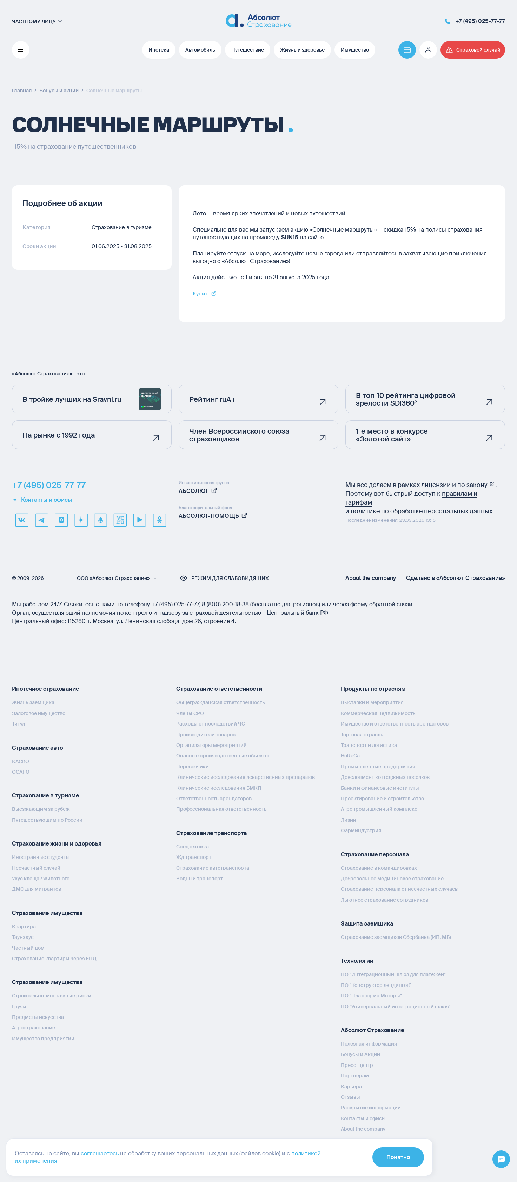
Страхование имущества (47, 913)
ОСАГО (20, 772)
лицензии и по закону (458, 485)
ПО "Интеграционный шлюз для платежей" (393, 974)
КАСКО (20, 761)
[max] (61, 520)
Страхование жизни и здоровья (56, 843)
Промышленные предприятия (378, 766)
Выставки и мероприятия (372, 702)
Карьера (351, 1086)
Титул (18, 724)
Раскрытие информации (371, 1107)
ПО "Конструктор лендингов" (376, 985)
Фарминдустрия (361, 830)
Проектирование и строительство (382, 798)
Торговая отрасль (362, 735)
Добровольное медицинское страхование (392, 878)
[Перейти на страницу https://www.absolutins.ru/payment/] (407, 50)
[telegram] (41, 520)
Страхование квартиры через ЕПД (54, 958)
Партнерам (355, 1076)
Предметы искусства (38, 1017)
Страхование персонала (375, 854)
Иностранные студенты (41, 857)
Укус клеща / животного (40, 878)
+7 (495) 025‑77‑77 (175, 604)
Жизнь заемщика (33, 702)
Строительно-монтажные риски (51, 996)
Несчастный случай (36, 868)
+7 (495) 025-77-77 (49, 485)
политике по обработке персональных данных (421, 511)
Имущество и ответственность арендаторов (395, 724)
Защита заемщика (367, 923)
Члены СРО (190, 713)
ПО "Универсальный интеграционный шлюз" (395, 1006)
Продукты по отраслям (373, 689)
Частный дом (28, 947)
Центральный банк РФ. (298, 612)
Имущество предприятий (43, 1038)
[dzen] (81, 520)
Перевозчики (192, 766)
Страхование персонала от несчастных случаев (399, 889)
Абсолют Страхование (372, 1030)
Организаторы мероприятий (211, 745)
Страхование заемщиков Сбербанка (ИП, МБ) (396, 937)
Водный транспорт (199, 878)
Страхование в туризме (45, 795)
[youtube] (140, 520)
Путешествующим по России (47, 820)
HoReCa (350, 756)
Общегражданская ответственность (220, 702)
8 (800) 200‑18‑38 (225, 604)
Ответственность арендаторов (214, 798)
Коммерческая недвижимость (378, 713)
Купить (202, 293)
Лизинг (349, 820)
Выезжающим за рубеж (41, 809)
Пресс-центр (357, 1065)
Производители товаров (206, 735)
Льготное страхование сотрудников (384, 900)
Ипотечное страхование (45, 689)
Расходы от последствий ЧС (210, 724)
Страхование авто (37, 748)
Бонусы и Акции (360, 1054)
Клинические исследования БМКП (218, 788)
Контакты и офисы (42, 500)
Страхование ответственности (219, 689)
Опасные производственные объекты (222, 756)
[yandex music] (100, 520)
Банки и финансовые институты (380, 788)
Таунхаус (23, 937)
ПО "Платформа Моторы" (371, 996)
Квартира (24, 926)
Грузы (19, 1006)
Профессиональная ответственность (221, 809)
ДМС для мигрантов (36, 889)
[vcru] (120, 520)
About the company (370, 578)
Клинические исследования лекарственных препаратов (245, 777)
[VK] (22, 520)
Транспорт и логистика (369, 745)
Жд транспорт (193, 857)
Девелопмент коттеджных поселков (385, 777)
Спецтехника (192, 846)
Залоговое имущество (38, 713)
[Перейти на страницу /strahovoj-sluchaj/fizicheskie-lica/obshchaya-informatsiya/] (472, 50)
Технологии (357, 960)
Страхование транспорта (211, 833)
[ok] (159, 520)
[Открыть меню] (501, 1159)
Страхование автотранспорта (212, 867)
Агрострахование (33, 1027)
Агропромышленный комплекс (379, 809)
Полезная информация (369, 1044)
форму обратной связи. (382, 604)
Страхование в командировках (379, 867)
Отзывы (350, 1097)
